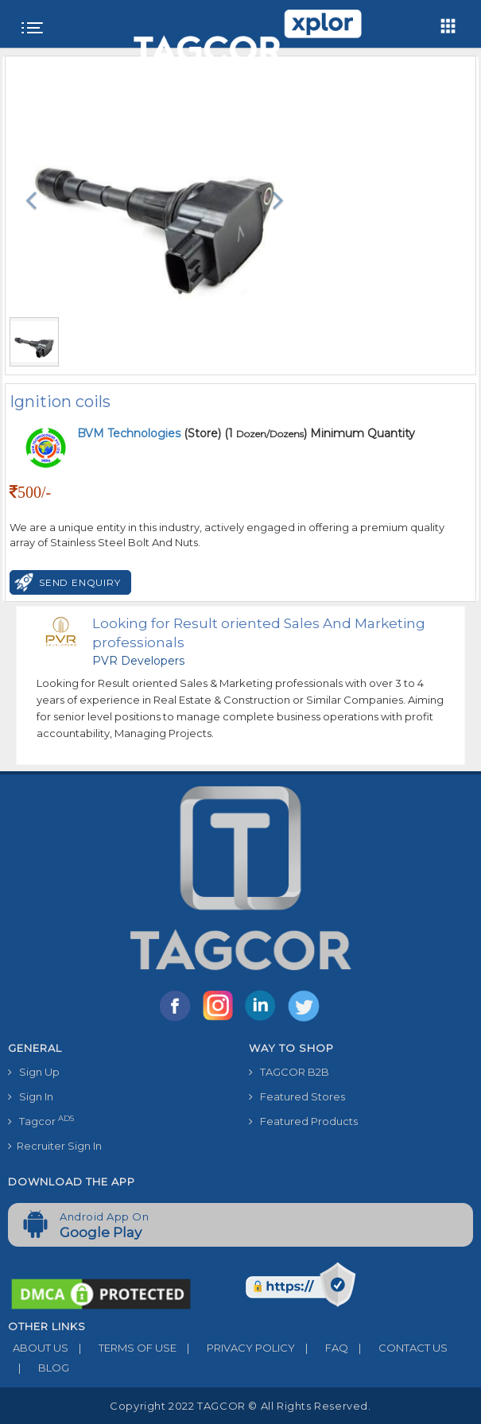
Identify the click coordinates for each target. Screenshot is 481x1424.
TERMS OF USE (122, 1347)
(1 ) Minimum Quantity (319, 433)
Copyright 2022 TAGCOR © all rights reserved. (240, 1405)
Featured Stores (297, 1096)
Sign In (30, 1096)
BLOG (38, 1367)
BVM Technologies (130, 433)
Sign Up (34, 1071)
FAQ (321, 1347)
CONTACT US (398, 1347)
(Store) (149, 433)
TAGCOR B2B (289, 1071)
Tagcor (41, 1120)
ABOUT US (38, 1347)
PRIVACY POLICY (235, 1347)
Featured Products (303, 1121)
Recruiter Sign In (55, 1145)
